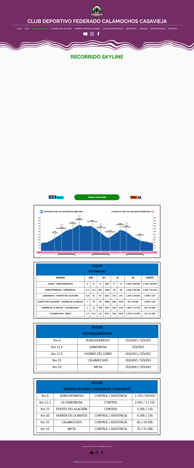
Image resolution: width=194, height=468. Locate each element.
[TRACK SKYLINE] (97, 197)
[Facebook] (98, 33)
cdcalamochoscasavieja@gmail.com (97, 446)
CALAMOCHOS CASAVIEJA (134, 21)
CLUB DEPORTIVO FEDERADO (64, 21)
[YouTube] (85, 33)
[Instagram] (91, 33)
